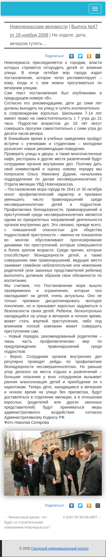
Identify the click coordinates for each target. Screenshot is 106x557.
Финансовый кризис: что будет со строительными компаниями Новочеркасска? (27, 522)
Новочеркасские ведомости (39, 26)
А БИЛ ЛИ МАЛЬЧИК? (82, 517)
